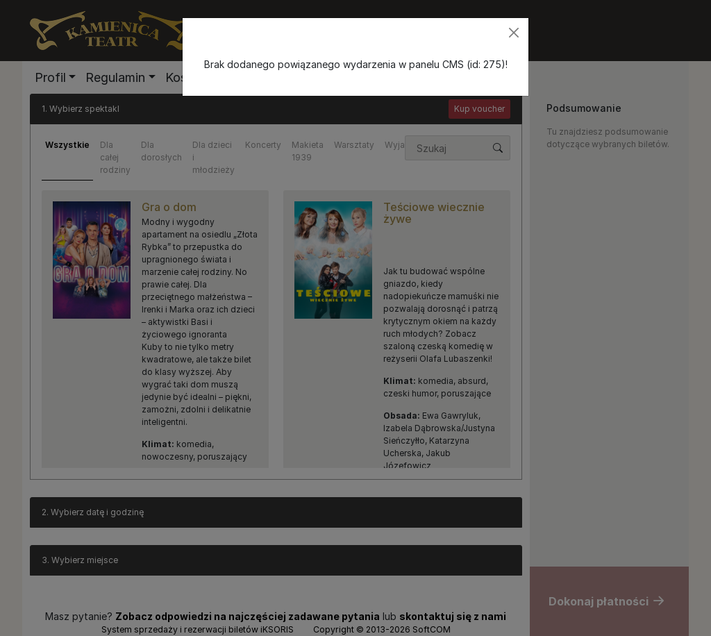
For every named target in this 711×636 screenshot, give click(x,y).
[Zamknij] (514, 32)
